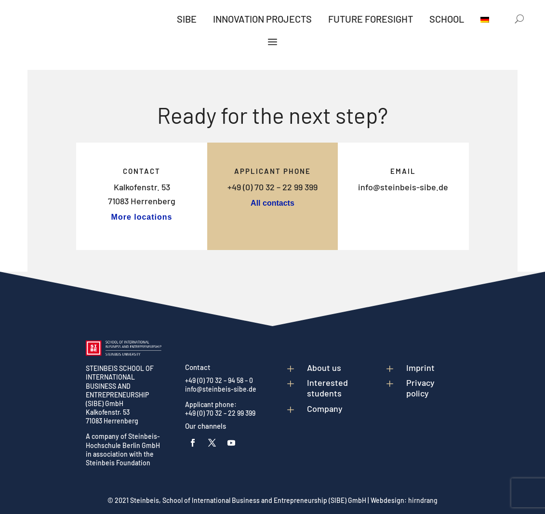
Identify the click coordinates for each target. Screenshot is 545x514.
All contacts (272, 203)
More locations (142, 217)
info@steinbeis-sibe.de (403, 187)
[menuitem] (186, 20)
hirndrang (423, 500)
